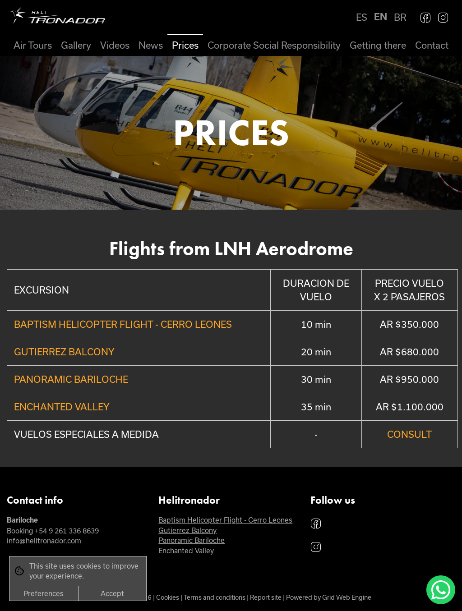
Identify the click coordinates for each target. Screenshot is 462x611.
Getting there (378, 45)
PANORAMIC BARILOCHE (71, 379)
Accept (112, 593)
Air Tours (33, 45)
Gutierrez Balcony (187, 530)
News (151, 45)
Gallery (76, 45)
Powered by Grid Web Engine (328, 597)
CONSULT (409, 434)
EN (380, 17)
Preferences (43, 593)
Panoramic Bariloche (191, 540)
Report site (266, 597)
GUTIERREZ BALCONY (64, 351)
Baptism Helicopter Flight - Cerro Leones (225, 520)
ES (361, 17)
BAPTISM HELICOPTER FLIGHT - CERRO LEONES (123, 324)
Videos (114, 45)
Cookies (167, 597)
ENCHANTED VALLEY (62, 406)
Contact (431, 45)
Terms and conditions (214, 597)
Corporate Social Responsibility (274, 45)
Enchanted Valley (186, 551)
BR (400, 17)
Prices (185, 45)
